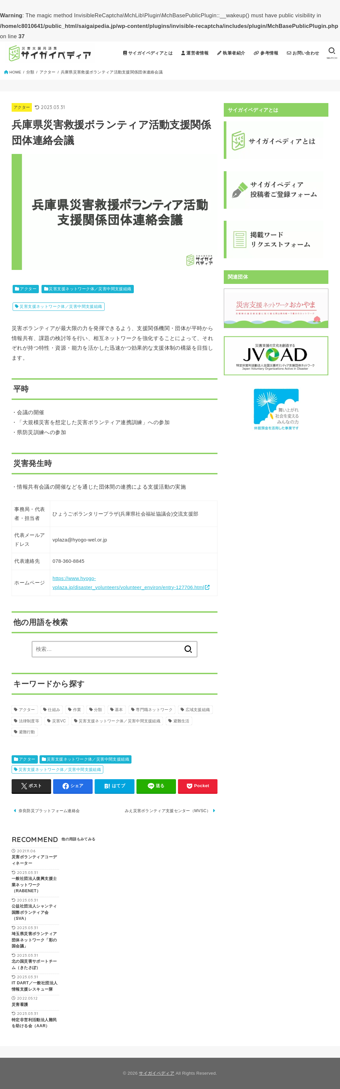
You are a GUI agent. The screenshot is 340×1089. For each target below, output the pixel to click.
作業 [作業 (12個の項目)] (77, 709)
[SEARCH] (332, 53)
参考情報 (266, 53)
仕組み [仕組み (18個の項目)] (54, 709)
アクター (48, 72)
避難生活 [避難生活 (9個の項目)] (181, 721)
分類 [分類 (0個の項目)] (98, 709)
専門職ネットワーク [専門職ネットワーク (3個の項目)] (154, 709)
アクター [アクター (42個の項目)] (27, 709)
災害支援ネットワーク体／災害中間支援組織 (90, 289)
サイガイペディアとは (148, 53)
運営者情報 (195, 53)
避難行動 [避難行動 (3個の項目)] (27, 732)
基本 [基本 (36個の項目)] (119, 709)
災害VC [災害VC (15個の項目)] (59, 721)
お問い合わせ (303, 53)
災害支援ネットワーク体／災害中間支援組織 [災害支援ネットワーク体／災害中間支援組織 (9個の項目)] (119, 721)
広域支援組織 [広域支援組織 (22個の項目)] (198, 709)
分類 (30, 72)
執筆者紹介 (231, 53)
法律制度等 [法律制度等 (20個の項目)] (29, 721)
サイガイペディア (156, 1073)
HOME (15, 72)
